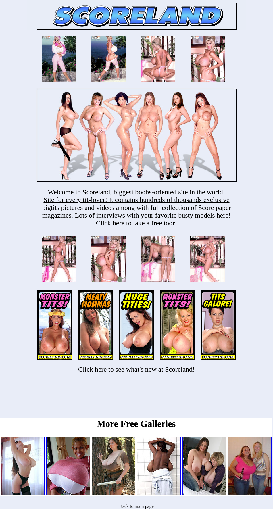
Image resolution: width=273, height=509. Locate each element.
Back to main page (136, 506)
